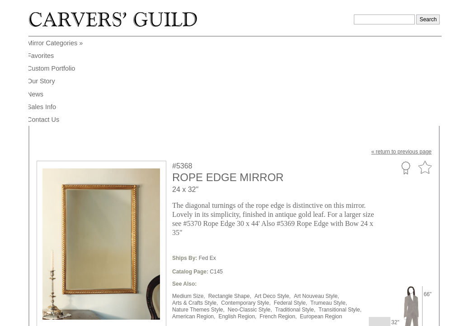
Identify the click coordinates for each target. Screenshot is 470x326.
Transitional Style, (340, 220)
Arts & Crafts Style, (195, 214)
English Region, (237, 227)
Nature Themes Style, (198, 220)
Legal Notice (362, 286)
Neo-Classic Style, (250, 220)
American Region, (193, 227)
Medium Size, (188, 207)
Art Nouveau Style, (316, 207)
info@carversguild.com (89, 285)
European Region (321, 227)
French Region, (277, 227)
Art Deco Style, (272, 207)
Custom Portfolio (406, 78)
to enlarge (53, 243)
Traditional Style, (295, 220)
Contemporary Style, (245, 214)
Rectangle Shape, (229, 207)
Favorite (425, 79)
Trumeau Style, (328, 214)
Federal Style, (290, 214)
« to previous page (401, 62)
